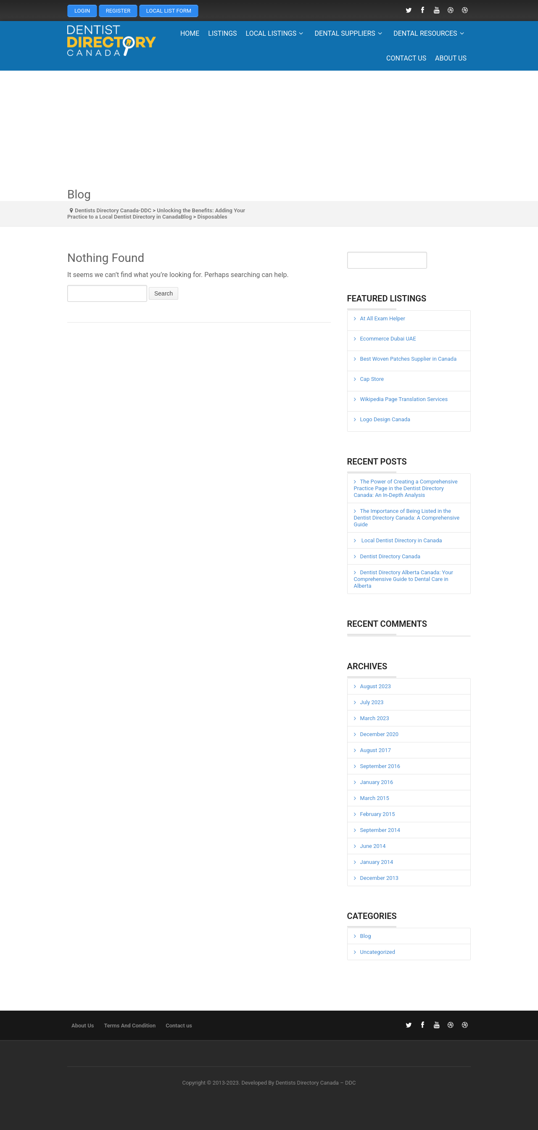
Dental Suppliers (350, 33)
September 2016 (380, 766)
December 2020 (379, 734)
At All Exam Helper (382, 318)
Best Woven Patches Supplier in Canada (408, 359)
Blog (365, 936)
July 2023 (372, 702)
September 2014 (380, 830)
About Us (451, 58)
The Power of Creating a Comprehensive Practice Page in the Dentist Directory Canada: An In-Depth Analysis (406, 488)
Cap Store (372, 379)
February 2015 (377, 814)
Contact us (406, 58)
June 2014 (373, 846)
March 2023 (374, 718)
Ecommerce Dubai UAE (388, 338)
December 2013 (379, 878)
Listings (222, 33)
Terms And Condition (130, 1025)
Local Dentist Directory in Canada (401, 540)
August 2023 (375, 686)
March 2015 (374, 798)
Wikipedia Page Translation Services (404, 399)
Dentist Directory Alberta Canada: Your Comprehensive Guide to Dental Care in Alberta (403, 579)
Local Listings (276, 33)
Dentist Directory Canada (390, 556)
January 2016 (376, 782)
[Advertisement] (269, 129)
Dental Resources (430, 33)
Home (189, 33)
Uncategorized (377, 952)
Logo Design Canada (385, 419)
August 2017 (375, 750)
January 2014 (376, 862)
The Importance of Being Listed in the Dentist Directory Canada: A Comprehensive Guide (407, 518)
